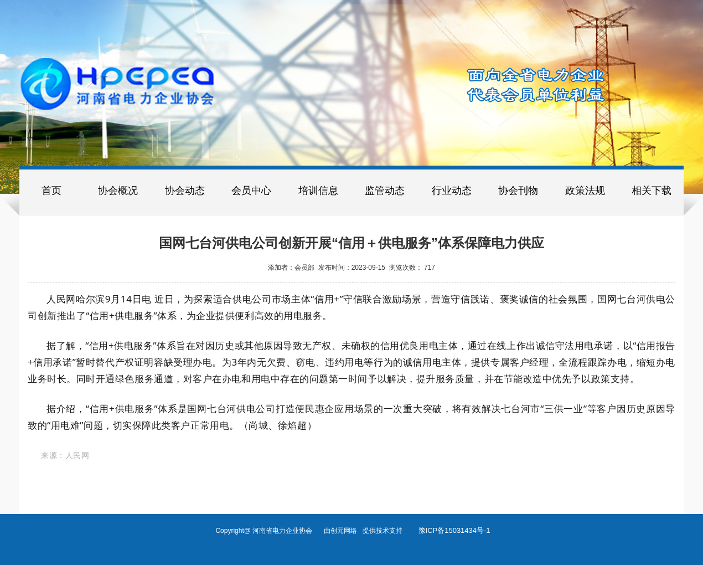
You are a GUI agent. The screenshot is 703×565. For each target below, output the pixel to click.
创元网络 (346, 531)
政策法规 (585, 190)
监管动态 (385, 190)
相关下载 (651, 190)
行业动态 (452, 190)
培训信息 (318, 190)
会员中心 (251, 190)
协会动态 (185, 190)
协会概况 (118, 190)
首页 (51, 190)
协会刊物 (518, 190)
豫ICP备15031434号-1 (454, 530)
